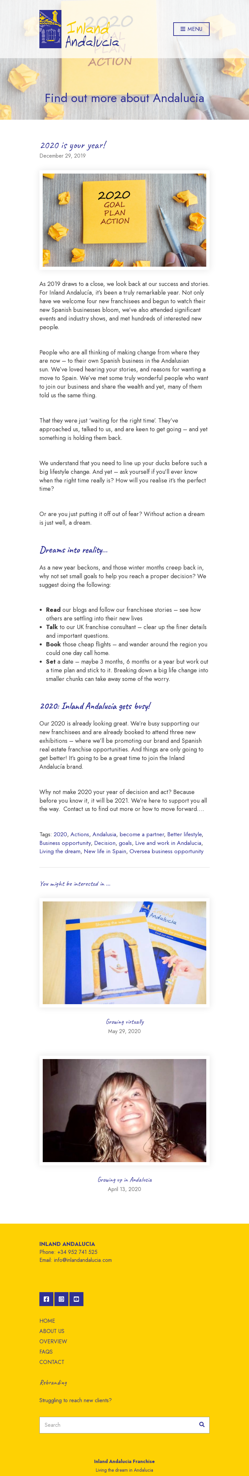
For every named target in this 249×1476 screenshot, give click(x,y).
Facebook (46, 1299)
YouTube (76, 1299)
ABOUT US (51, 1331)
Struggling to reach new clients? (75, 1400)
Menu (191, 29)
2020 (60, 834)
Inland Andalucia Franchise (124, 1461)
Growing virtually (125, 1021)
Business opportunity (65, 843)
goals (125, 843)
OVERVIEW (53, 1341)
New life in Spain (105, 851)
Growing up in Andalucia (124, 1179)
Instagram (61, 1299)
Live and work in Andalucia (168, 843)
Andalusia (104, 834)
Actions (79, 834)
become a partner (141, 834)
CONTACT (51, 1362)
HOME (47, 1321)
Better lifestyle (184, 834)
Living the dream (59, 851)
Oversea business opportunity (167, 851)
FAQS (46, 1352)
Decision (104, 843)
